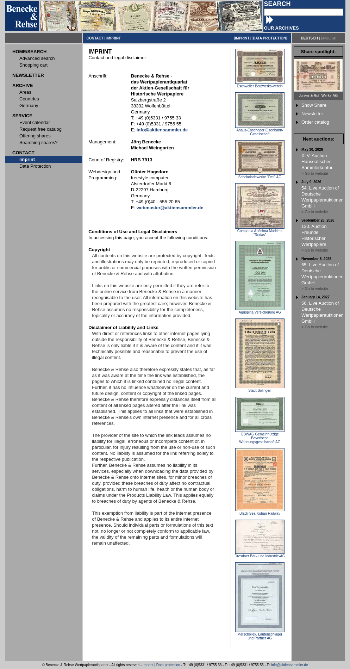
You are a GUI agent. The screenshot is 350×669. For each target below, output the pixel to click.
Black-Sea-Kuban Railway (260, 511)
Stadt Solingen (260, 388)
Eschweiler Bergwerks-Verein (260, 84)
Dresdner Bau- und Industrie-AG (260, 554)
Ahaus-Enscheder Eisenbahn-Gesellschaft (260, 130)
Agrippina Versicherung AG (260, 310)
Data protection (168, 665)
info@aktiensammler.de (289, 665)
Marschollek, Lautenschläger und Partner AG (260, 634)
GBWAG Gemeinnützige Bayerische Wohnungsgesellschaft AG (260, 436)
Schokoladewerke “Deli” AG (260, 175)
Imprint (148, 665)
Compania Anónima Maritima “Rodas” (260, 231)
